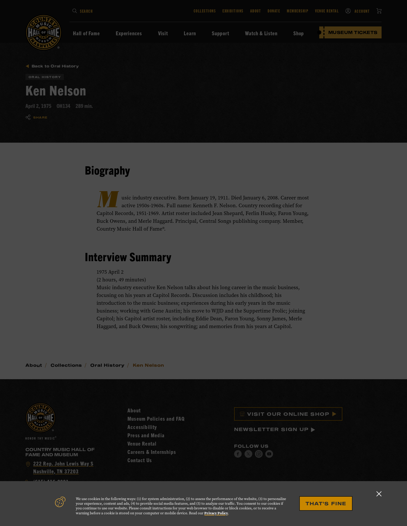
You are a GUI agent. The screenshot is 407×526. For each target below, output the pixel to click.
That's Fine (326, 503)
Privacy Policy (216, 513)
